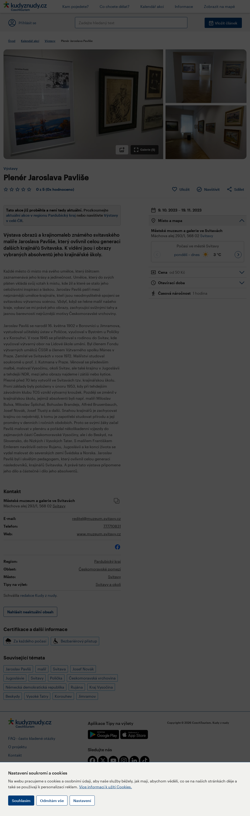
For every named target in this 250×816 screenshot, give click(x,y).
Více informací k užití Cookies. (105, 787)
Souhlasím (21, 800)
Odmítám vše (52, 800)
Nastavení (82, 800)
